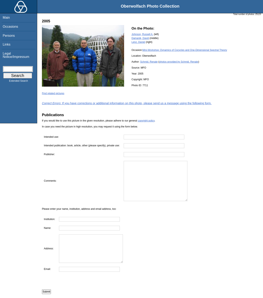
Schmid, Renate (149, 61)
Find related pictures (53, 93)
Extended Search (18, 81)
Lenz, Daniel (138, 42)
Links (6, 44)
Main (6, 17)
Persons (9, 35)
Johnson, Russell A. (142, 34)
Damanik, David (140, 38)
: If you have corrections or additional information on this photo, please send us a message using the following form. (127, 103)
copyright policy (146, 120)
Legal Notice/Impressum (16, 55)
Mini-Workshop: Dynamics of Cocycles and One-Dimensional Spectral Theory (184, 50)
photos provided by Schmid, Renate (178, 61)
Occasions (10, 26)
